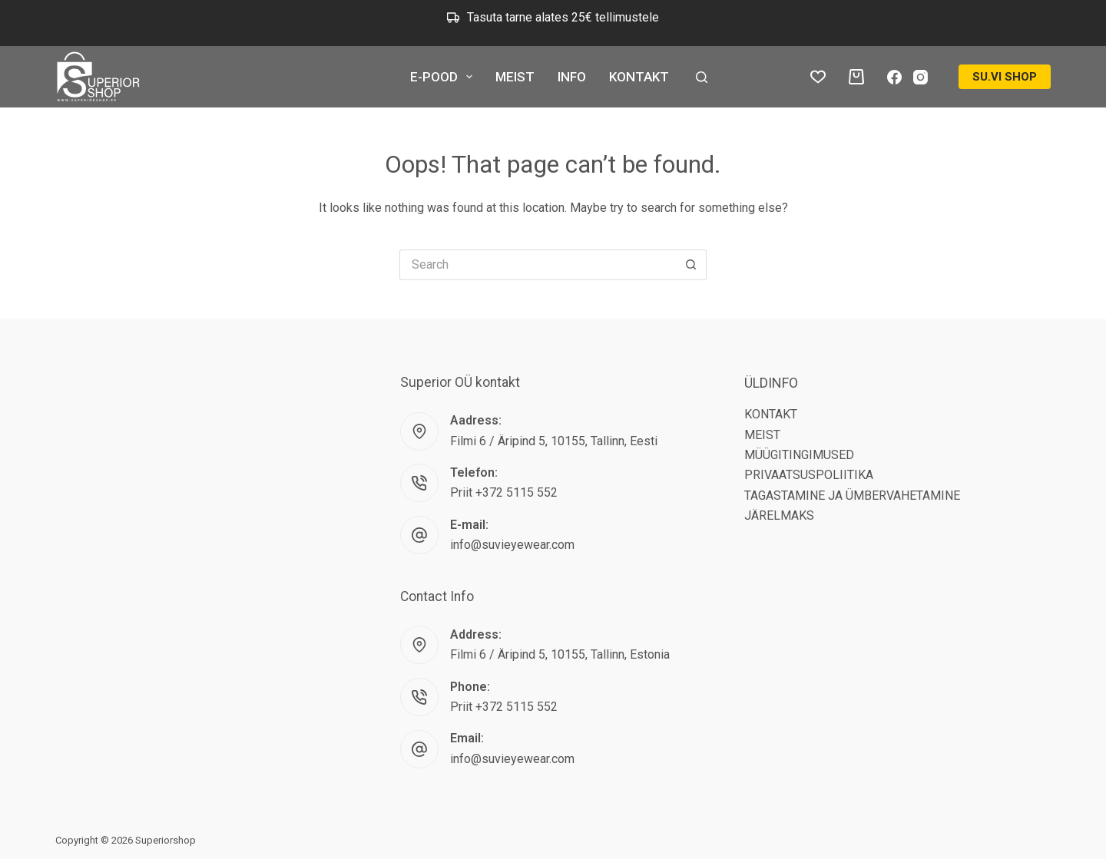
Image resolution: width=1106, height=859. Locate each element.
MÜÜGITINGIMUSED (799, 455)
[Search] (701, 77)
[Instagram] (920, 77)
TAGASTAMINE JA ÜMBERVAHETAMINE (852, 495)
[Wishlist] (818, 76)
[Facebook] (894, 77)
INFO (572, 76)
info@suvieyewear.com (512, 544)
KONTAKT (639, 76)
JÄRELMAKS (779, 515)
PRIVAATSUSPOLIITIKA (808, 474)
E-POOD (444, 77)
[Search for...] (537, 264)
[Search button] (691, 264)
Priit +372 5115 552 (504, 492)
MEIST (515, 76)
